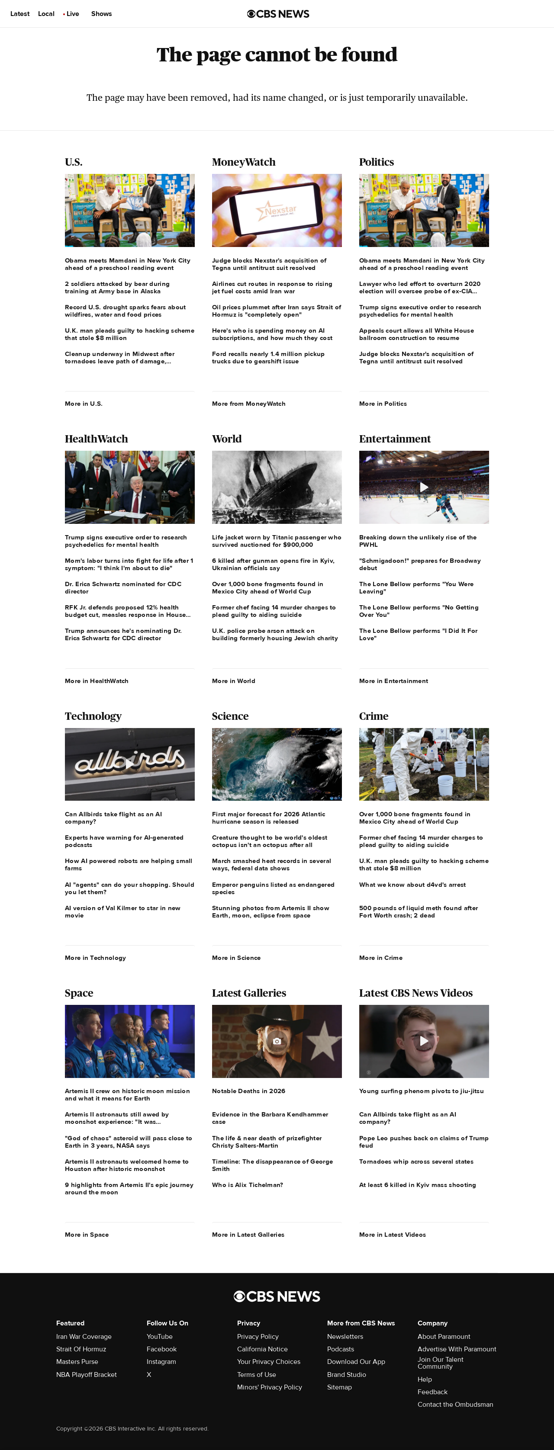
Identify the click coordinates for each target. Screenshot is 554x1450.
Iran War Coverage (84, 1336)
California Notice (262, 1349)
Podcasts (340, 1349)
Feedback (433, 1392)
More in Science (236, 958)
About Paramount (444, 1336)
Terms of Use (256, 1374)
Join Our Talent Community (441, 1363)
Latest (19, 13)
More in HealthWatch (97, 681)
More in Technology (95, 958)
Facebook (162, 1349)
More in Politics (383, 403)
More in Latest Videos (392, 1234)
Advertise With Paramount (457, 1349)
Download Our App (356, 1361)
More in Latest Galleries (248, 1234)
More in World (233, 681)
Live (73, 14)
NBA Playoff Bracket (86, 1374)
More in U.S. (84, 403)
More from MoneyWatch (249, 403)
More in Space (87, 1234)
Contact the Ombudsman (455, 1404)
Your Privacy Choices (268, 1361)
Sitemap (339, 1387)
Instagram (161, 1361)
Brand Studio (346, 1374)
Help (425, 1379)
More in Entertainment (393, 681)
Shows (101, 13)
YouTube (160, 1336)
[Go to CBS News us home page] (278, 14)
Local (46, 13)
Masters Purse (77, 1361)
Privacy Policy (258, 1336)
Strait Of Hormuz (81, 1349)
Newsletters (345, 1336)
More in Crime (381, 958)
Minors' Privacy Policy (269, 1387)
